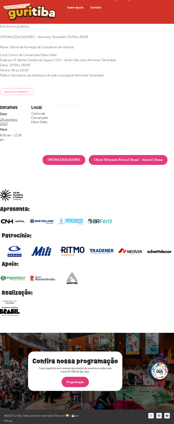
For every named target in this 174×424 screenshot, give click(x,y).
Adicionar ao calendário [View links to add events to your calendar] (15, 92)
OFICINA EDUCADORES (64, 160)
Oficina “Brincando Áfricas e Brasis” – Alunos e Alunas (128, 160)
